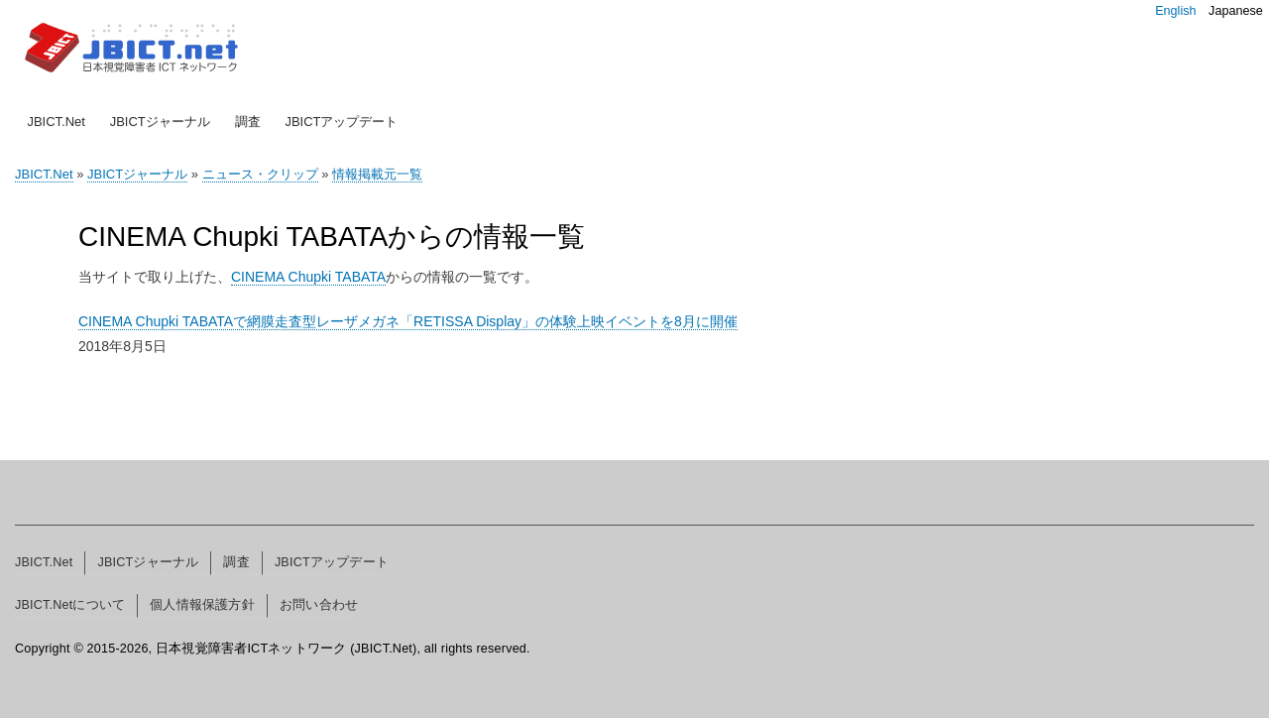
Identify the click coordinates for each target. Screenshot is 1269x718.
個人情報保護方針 (202, 605)
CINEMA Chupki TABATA (308, 277)
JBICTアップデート (341, 121)
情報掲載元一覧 (377, 174)
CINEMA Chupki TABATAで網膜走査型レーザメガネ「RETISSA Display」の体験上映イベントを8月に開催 (408, 321)
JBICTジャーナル (160, 121)
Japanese (1236, 11)
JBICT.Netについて (70, 605)
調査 (248, 121)
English (1175, 11)
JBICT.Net (56, 121)
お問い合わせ (319, 605)
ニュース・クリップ (260, 174)
